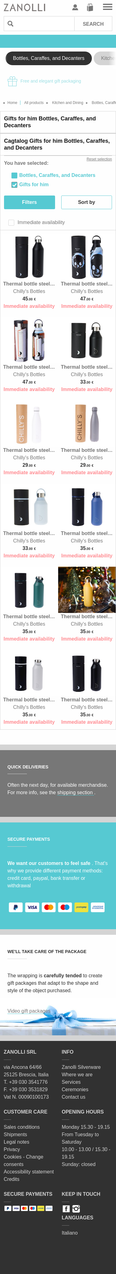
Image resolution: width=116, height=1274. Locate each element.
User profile (75, 7)
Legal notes (16, 1142)
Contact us (73, 1097)
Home (12, 103)
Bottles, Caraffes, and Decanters (48, 58)
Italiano (70, 1233)
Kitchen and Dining (67, 103)
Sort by (86, 202)
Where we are (77, 1074)
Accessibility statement (29, 1171)
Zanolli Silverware (81, 1067)
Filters (29, 202)
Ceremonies (75, 1089)
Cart (90, 7)
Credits (11, 1179)
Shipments (15, 1134)
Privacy (12, 1149)
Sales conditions (22, 1127)
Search (93, 24)
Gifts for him (34, 184)
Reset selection (99, 159)
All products (34, 103)
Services (71, 1082)
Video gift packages (28, 1011)
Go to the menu (107, 7)
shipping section (75, 792)
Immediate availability (40, 222)
